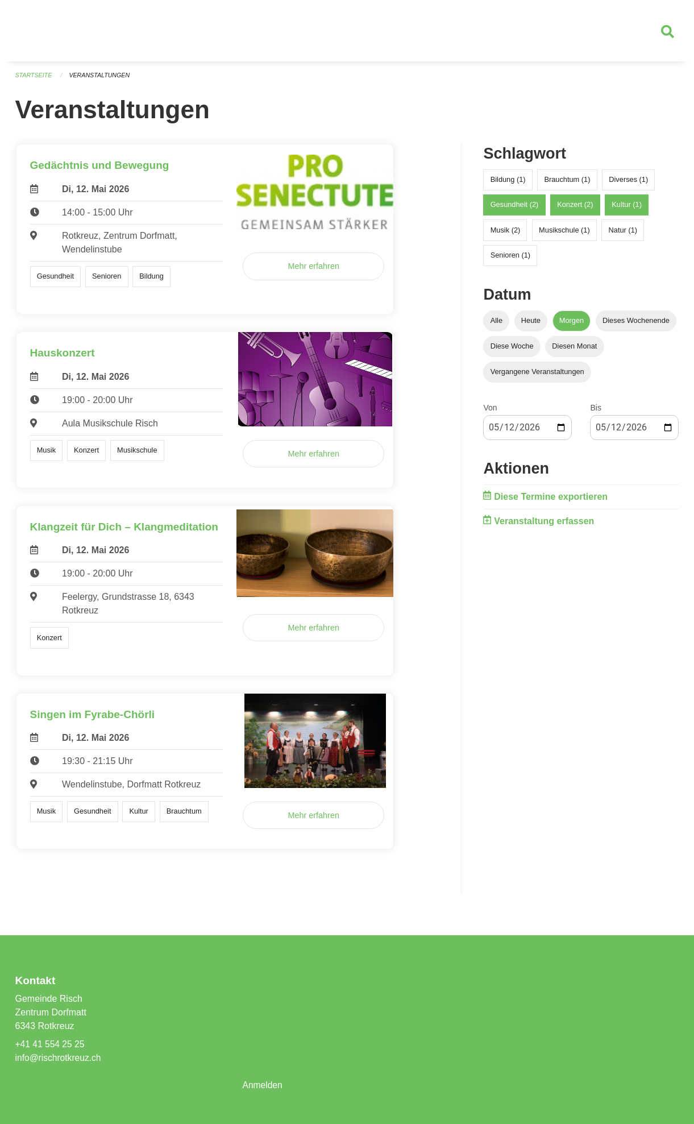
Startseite (34, 79)
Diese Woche (512, 350)
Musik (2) (506, 234)
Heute (531, 324)
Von (490, 412)
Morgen (571, 324)
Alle (496, 324)
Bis (595, 412)
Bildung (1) (508, 184)
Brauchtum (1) (567, 184)
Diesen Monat (574, 350)
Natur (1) (623, 234)
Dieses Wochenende (636, 324)
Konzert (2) (575, 209)
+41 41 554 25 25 (50, 1044)
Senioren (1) (510, 259)
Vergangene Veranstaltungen (537, 376)
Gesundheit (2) (515, 209)
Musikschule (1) (564, 234)
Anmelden (262, 1085)
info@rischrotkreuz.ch (59, 1058)
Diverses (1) (628, 184)
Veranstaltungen (101, 79)
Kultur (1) (627, 209)
